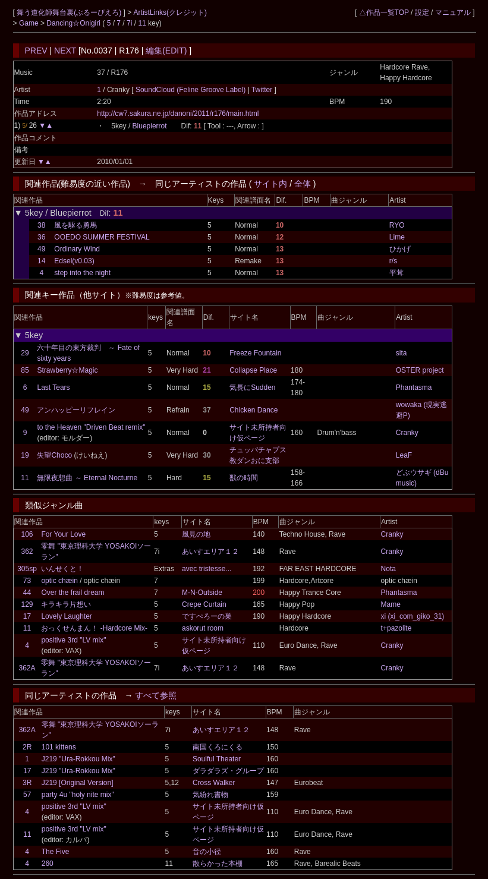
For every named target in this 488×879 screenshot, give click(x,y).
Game (29, 23)
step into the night (82, 273)
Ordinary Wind (77, 249)
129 (27, 604)
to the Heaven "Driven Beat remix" (91, 427)
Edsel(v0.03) (74, 261)
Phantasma (414, 387)
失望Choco (55, 455)
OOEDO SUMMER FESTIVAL (101, 237)
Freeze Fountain (255, 353)
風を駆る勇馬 (75, 225)
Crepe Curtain (204, 604)
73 (27, 580)
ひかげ (400, 249)
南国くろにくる (218, 747)
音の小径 (207, 852)
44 (27, 592)
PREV (36, 50)
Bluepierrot (150, 126)
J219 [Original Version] (78, 783)
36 (41, 237)
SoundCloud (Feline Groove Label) (192, 90)
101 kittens (59, 747)
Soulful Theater (217, 759)
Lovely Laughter (66, 616)
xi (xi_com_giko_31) (413, 616)
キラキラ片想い (66, 604)
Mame (391, 604)
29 (25, 353)
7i (129, 23)
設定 (422, 12)
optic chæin (59, 580)
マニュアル (453, 12)
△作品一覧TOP (384, 12)
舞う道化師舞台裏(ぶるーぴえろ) (70, 12)
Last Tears (53, 387)
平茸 (396, 273)
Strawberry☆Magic (67, 370)
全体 (302, 183)
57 (27, 794)
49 (41, 249)
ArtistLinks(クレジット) (170, 12)
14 (41, 261)
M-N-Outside (202, 592)
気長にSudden (252, 387)
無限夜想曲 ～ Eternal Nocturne (87, 478)
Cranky (407, 433)
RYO (397, 225)
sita (401, 353)
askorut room (202, 628)
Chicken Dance (253, 410)
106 (27, 534)
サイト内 (270, 183)
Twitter (262, 90)
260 (47, 863)
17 (27, 616)
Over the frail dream (72, 592)
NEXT (65, 50)
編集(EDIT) (166, 50)
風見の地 (196, 534)
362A (26, 668)
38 (41, 225)
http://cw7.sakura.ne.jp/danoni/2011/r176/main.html (178, 113)
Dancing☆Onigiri (74, 23)
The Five (56, 852)
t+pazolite (396, 628)
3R (27, 783)
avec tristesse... (206, 569)
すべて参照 (156, 695)
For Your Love (63, 534)
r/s (393, 261)
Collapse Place (253, 370)
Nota (388, 569)
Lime (397, 237)
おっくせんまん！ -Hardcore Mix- (94, 628)
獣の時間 (243, 478)
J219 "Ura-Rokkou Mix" (78, 759)
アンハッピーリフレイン (76, 410)
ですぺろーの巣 (207, 616)
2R (27, 747)
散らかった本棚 (218, 863)
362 (27, 551)
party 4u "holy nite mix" (78, 794)
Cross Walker (214, 783)
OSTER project (420, 370)
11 (142, 23)
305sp (27, 569)
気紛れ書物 (210, 794)
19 (25, 455)
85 (25, 370)
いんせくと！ (62, 569)
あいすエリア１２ (210, 551)
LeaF (404, 455)
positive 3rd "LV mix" (73, 640)
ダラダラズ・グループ (228, 771)
